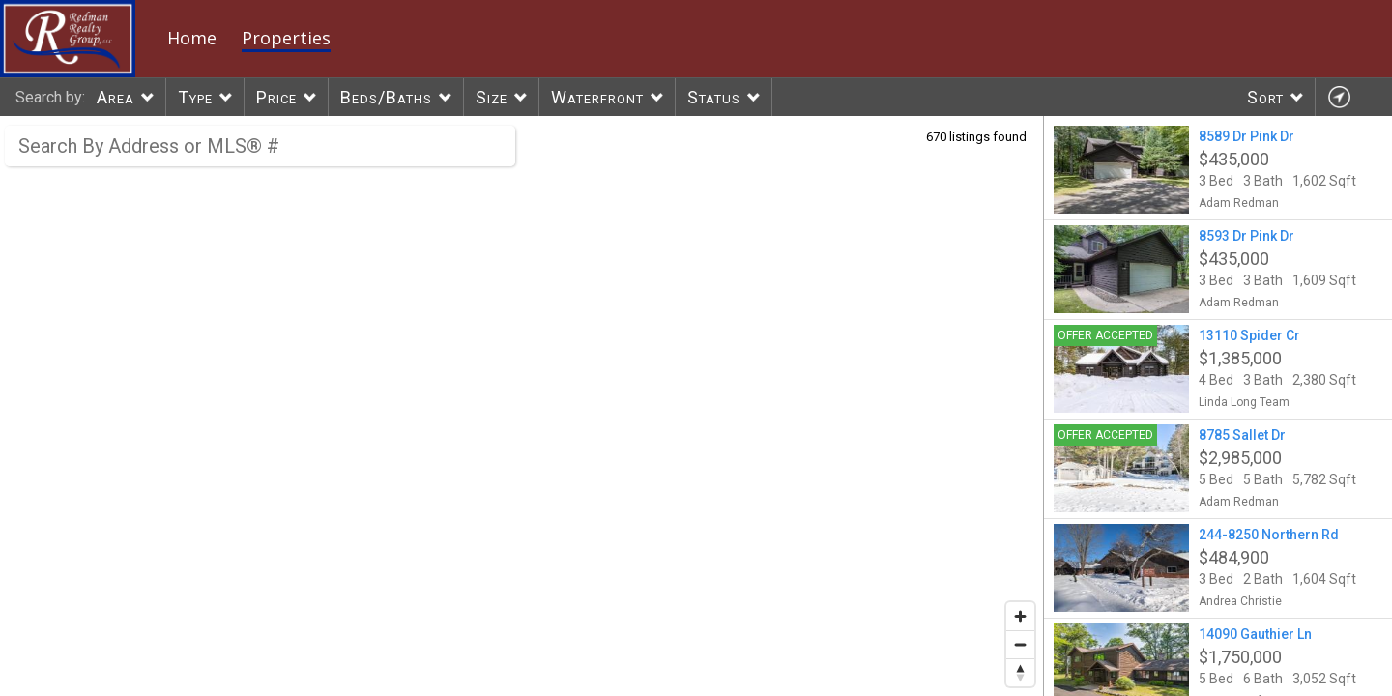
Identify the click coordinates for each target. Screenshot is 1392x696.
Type (195, 97)
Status (713, 97)
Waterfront (597, 97)
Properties (286, 37)
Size (492, 97)
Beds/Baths (386, 97)
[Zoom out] (1020, 644)
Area (115, 97)
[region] (522, 406)
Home (192, 37)
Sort (1265, 97)
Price (276, 97)
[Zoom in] (1020, 616)
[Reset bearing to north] (1020, 672)
